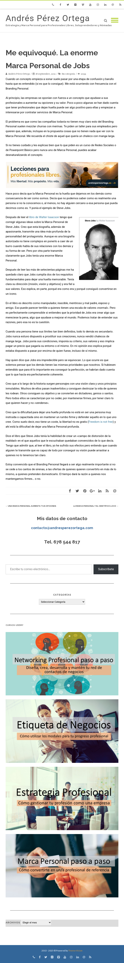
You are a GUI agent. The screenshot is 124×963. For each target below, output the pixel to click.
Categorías (62, 594)
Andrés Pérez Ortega (48, 18)
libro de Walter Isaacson (44, 217)
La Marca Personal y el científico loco (95, 506)
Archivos (13, 922)
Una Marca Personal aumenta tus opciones (31, 506)
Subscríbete (106, 569)
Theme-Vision (75, 950)
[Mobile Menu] (114, 20)
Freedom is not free (101, 421)
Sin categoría (68, 73)
